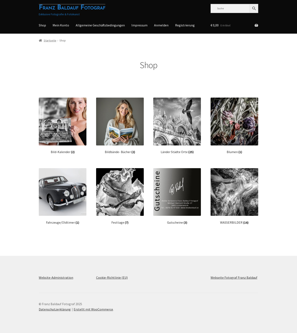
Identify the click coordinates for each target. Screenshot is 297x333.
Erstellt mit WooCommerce (93, 309)
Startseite (50, 40)
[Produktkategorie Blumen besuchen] (234, 126)
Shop (42, 25)
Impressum (139, 25)
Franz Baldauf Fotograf (72, 8)
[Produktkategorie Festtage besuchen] (120, 196)
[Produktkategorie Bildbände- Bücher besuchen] (120, 126)
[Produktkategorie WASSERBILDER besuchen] (234, 196)
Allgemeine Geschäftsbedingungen (100, 25)
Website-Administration (56, 277)
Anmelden (161, 25)
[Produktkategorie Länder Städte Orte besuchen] (177, 126)
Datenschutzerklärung (55, 309)
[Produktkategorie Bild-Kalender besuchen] (62, 126)
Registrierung (185, 25)
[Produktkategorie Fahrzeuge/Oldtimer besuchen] (62, 196)
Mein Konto (61, 25)
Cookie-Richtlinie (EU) (112, 277)
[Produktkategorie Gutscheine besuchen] (177, 196)
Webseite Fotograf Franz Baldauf (234, 277)
